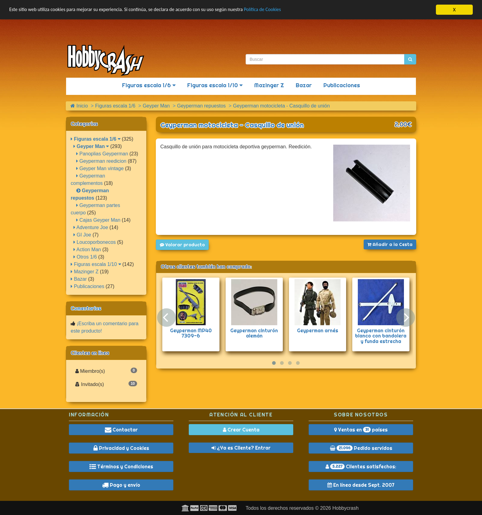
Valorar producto (182, 245)
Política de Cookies (279, 10)
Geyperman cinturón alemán (254, 333)
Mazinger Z (269, 85)
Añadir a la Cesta (390, 244)
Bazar (304, 85)
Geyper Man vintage (100, 168)
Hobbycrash (345, 508)
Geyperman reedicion (101, 161)
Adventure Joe (90, 227)
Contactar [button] (121, 430)
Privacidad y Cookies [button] (121, 448)
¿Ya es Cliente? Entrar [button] (241, 448)
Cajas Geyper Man (98, 220)
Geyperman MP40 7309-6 (191, 333)
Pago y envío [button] (121, 485)
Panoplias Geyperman (102, 153)
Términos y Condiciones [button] (121, 466)
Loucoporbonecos (94, 242)
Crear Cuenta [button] (241, 430)
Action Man (87, 249)
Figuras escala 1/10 (215, 85)
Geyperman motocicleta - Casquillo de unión (232, 125)
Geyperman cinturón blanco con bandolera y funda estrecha (380, 335)
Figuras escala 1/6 (149, 85)
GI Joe (82, 234)
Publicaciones (341, 85)
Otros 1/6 (85, 256)
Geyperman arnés (317, 330)
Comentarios (86, 308)
